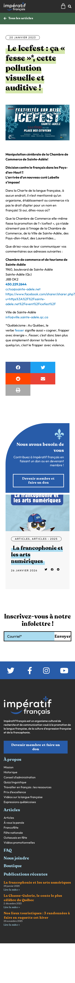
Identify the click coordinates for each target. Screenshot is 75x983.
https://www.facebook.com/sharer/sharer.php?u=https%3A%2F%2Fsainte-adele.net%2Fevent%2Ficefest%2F (40, 299)
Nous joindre (16, 858)
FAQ (8, 850)
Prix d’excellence (15, 792)
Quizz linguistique (15, 782)
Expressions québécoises (20, 802)
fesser (19, 330)
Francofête (11, 827)
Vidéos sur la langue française (23, 797)
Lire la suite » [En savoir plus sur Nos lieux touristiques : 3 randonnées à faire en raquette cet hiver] (12, 925)
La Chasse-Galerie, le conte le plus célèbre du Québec (33, 897)
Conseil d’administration (20, 777)
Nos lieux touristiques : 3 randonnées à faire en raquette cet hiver (37, 915)
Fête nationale (13, 832)
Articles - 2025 (45, 538)
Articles (22, 538)
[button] (18, 367)
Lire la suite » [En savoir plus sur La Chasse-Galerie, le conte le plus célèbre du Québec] (12, 907)
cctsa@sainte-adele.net (23, 289)
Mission (8, 767)
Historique (10, 772)
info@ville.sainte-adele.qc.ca (27, 317)
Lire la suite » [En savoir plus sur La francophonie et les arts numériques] (12, 889)
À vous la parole (14, 822)
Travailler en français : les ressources (27, 787)
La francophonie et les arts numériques (37, 882)
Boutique (13, 866)
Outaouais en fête (15, 837)
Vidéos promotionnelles (19, 842)
